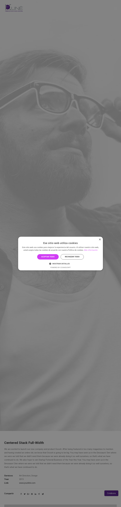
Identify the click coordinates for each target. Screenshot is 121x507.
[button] (60, 263)
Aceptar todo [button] (48, 257)
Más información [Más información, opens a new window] (91, 250)
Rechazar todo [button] (72, 257)
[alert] (60, 253)
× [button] (100, 240)
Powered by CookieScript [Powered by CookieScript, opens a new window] (60, 267)
